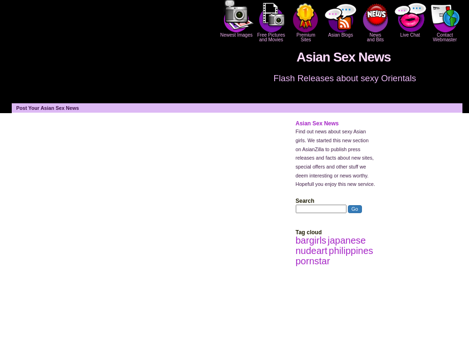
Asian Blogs (340, 19)
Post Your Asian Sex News (47, 108)
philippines (351, 251)
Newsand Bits (375, 21)
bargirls (311, 240)
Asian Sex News (344, 57)
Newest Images (236, 19)
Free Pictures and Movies (271, 21)
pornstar (313, 261)
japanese (347, 240)
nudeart (312, 251)
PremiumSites (306, 21)
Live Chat (410, 19)
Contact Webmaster (445, 21)
